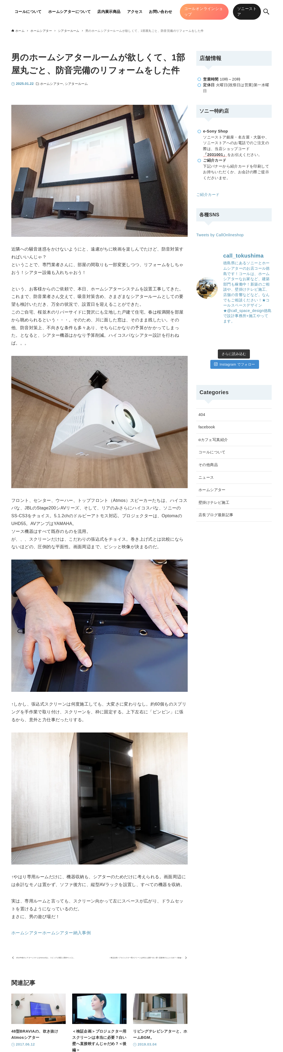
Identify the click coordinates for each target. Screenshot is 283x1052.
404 (201, 414)
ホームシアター (51, 84)
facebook (206, 427)
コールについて (212, 452)
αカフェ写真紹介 (213, 440)
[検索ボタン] (266, 11)
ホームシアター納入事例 (66, 933)
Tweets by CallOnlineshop (220, 235)
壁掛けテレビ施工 (213, 502)
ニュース (206, 477)
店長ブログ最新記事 (215, 515)
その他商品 (208, 465)
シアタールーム (76, 84)
